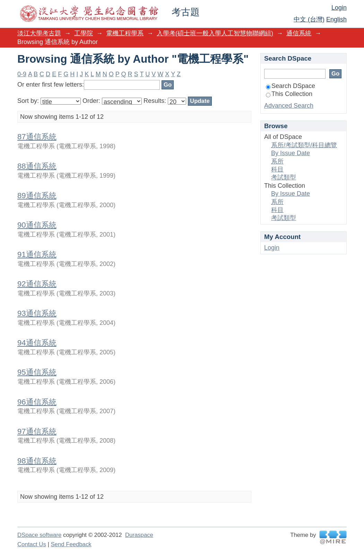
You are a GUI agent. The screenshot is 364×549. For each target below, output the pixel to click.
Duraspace (139, 535)
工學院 (83, 33)
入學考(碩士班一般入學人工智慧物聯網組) (215, 33)
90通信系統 (37, 225)
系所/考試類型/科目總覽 (304, 145)
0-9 (21, 74)
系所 (277, 161)
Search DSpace (290, 85)
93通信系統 (37, 313)
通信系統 (298, 33)
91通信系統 (37, 254)
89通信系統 (37, 195)
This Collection (289, 93)
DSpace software (39, 535)
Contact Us (31, 544)
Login (339, 7)
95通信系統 (37, 372)
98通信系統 (37, 461)
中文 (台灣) (309, 19)
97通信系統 (37, 431)
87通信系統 (37, 136)
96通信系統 (37, 402)
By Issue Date (290, 153)
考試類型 (283, 177)
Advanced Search (288, 105)
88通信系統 (37, 166)
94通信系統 (37, 342)
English (336, 19)
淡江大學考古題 (39, 33)
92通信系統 (37, 284)
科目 (277, 169)
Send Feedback (71, 544)
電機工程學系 (125, 33)
